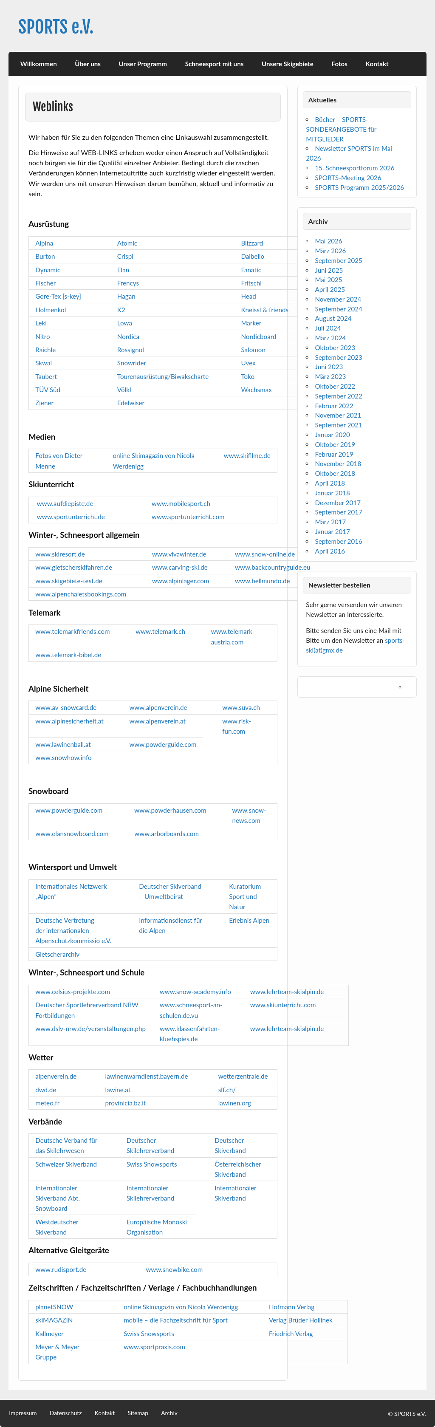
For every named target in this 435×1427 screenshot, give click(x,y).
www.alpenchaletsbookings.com (80, 594)
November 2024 (338, 299)
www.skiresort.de (60, 554)
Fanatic (251, 270)
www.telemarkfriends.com (72, 631)
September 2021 (338, 425)
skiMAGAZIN (54, 1320)
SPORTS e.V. (55, 27)
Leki (41, 323)
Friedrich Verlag (291, 1333)
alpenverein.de (55, 1076)
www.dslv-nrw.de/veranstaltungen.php (90, 1028)
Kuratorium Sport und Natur (245, 896)
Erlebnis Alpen (249, 920)
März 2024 (330, 338)
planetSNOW (54, 1307)
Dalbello (252, 256)
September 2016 (338, 541)
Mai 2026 (328, 241)
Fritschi (251, 283)
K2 (121, 310)
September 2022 (338, 396)
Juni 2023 (329, 366)
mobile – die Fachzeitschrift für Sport (176, 1320)
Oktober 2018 (335, 473)
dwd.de (45, 1090)
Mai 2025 (328, 279)
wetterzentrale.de (243, 1076)
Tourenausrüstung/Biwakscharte (163, 376)
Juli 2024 (328, 328)
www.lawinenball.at (62, 744)
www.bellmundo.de (262, 581)
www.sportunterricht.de (71, 516)
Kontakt (377, 64)
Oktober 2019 (335, 444)
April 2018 (330, 483)
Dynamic (47, 270)
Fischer (45, 283)
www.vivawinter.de (179, 554)
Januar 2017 (332, 531)
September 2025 (338, 260)
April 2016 (330, 551)
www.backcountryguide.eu (272, 567)
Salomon (253, 349)
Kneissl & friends (264, 310)
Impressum (23, 1413)
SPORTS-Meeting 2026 (348, 177)
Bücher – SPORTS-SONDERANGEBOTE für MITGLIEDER (341, 129)
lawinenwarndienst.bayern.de (146, 1076)
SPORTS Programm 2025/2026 (359, 187)
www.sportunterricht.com (188, 516)
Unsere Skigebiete (288, 64)
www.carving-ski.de (180, 567)
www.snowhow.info (63, 757)
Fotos (339, 64)
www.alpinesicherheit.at (69, 721)
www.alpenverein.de (158, 707)
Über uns (88, 64)
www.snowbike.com (174, 1269)
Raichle (45, 349)
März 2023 (330, 376)
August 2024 (333, 318)
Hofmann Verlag (291, 1307)
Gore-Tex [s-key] (58, 296)
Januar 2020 (332, 434)
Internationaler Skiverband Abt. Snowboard (57, 1198)
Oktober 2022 (335, 386)
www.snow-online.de (265, 554)
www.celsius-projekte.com (72, 991)
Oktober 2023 (335, 347)
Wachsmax (256, 389)
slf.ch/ (227, 1090)
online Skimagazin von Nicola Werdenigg (181, 1307)
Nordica (128, 336)
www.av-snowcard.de (65, 707)
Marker (251, 323)
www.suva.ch (241, 707)
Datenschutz (66, 1413)
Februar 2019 (334, 454)
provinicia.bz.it (125, 1103)
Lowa (124, 323)
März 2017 (330, 522)
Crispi (125, 256)
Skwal (43, 363)
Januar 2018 (332, 493)
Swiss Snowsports (152, 1164)
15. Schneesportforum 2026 (354, 168)
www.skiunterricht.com (283, 1005)
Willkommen (38, 64)
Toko (247, 376)
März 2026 (330, 250)
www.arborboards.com (166, 833)
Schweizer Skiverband (66, 1164)
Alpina (44, 243)
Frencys (128, 283)
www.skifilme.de (247, 455)
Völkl (124, 389)
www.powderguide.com (162, 744)
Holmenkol (50, 310)
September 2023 (338, 357)
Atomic (127, 243)
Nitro (42, 336)
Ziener (44, 403)
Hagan (126, 296)
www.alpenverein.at (157, 721)
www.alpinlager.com (180, 581)
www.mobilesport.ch (181, 503)
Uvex (248, 363)
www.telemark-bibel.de (68, 654)
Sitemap (138, 1413)
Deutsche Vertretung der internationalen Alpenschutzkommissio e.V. (73, 930)
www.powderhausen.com (170, 810)
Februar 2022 (334, 406)
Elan (123, 270)
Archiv (169, 1413)
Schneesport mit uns (214, 64)
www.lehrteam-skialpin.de (287, 991)
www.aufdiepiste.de (65, 503)
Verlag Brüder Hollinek (301, 1320)
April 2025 (330, 289)
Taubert (46, 376)
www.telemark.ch (160, 631)
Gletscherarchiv (57, 954)
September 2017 (338, 512)
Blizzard (252, 243)
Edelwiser (130, 403)
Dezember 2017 (338, 502)
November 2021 (338, 415)
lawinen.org (234, 1103)
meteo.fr (47, 1103)
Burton (45, 256)
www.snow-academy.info (195, 991)
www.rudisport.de (60, 1269)
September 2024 (338, 309)
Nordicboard (258, 336)
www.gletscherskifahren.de (73, 567)
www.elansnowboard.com (71, 833)
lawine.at (118, 1090)
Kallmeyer (49, 1333)
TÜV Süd (47, 389)
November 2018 (338, 463)
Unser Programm (143, 64)
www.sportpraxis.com (154, 1347)
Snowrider (131, 363)
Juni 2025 (329, 270)
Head (248, 296)
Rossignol (130, 349)
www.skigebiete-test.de (68, 581)
